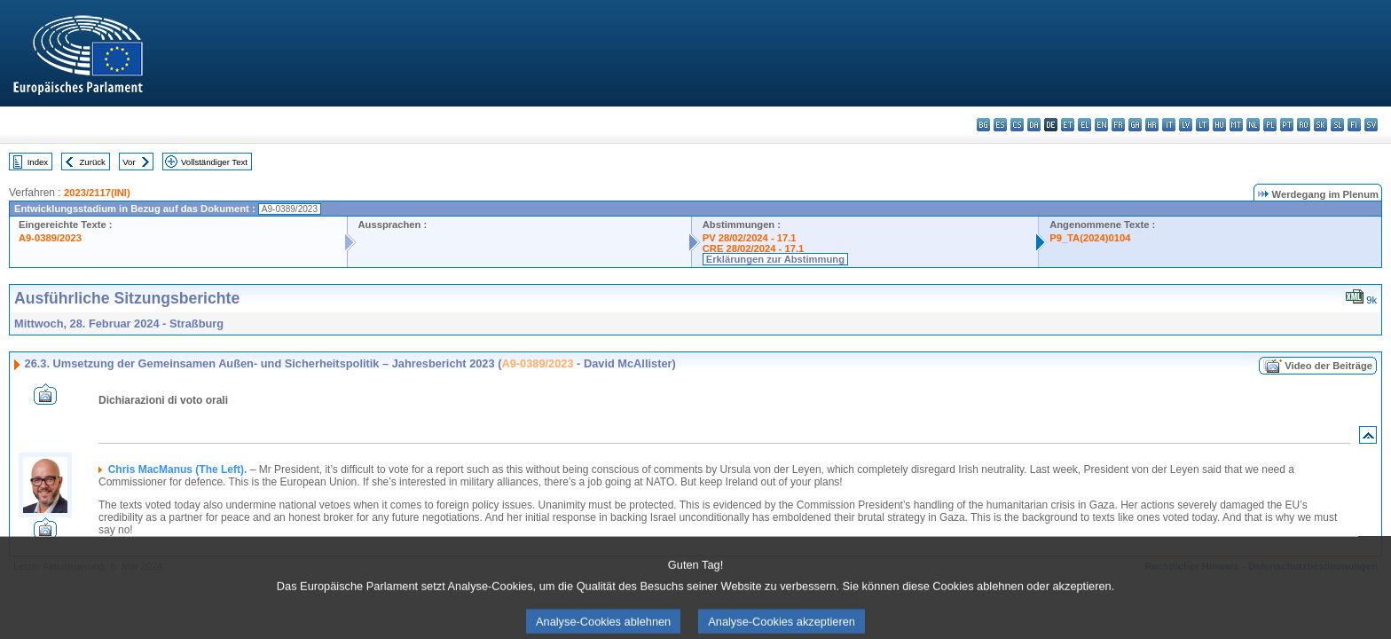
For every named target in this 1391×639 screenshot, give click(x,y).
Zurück (93, 162)
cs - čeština (1017, 124)
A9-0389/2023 (50, 238)
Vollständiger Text (214, 162)
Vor (128, 162)
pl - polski (1270, 124)
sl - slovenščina (1337, 124)
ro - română (1303, 124)
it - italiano (1168, 124)
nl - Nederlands (1253, 124)
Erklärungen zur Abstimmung (775, 259)
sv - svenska (1371, 124)
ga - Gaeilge (1135, 124)
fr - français (1118, 124)
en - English (1101, 124)
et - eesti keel (1067, 124)
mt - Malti (1236, 124)
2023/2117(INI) (97, 192)
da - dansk (1034, 124)
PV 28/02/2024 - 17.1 (750, 238)
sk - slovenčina (1320, 124)
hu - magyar (1219, 124)
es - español (1000, 124)
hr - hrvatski (1152, 124)
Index (38, 162)
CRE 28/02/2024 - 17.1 (753, 248)
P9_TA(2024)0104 (1089, 238)
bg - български (983, 124)
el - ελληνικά (1084, 124)
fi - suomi (1354, 124)
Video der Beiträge (1328, 365)
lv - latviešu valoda (1185, 124)
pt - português (1286, 124)
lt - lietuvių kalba (1202, 124)
